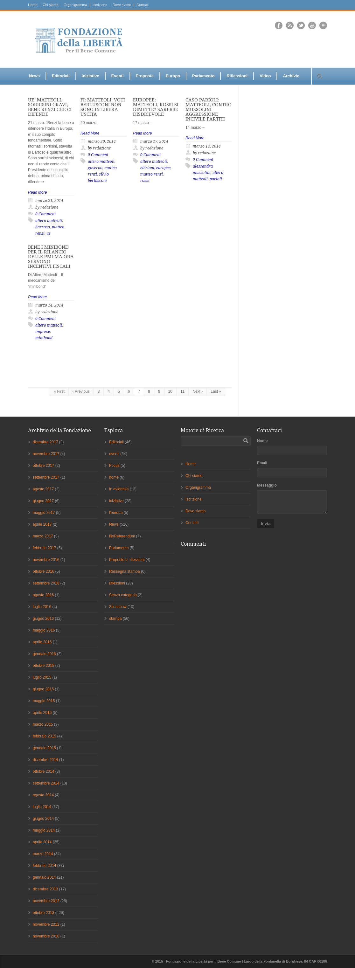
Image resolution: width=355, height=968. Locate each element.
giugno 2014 (43, 818)
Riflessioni (236, 75)
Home (32, 5)
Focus (114, 465)
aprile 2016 (42, 642)
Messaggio (267, 485)
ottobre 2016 (43, 571)
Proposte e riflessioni (126, 559)
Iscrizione (100, 5)
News (34, 75)
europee (163, 168)
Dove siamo (122, 5)
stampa (115, 618)
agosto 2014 (43, 795)
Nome (262, 441)
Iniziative (90, 75)
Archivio (291, 75)
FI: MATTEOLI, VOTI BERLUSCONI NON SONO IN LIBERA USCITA (102, 107)
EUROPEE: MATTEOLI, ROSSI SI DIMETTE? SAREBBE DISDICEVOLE (155, 107)
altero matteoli (48, 220)
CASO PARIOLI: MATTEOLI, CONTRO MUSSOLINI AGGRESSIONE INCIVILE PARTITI (208, 109)
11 (182, 391)
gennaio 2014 (44, 877)
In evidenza (119, 489)
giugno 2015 (43, 689)
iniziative (116, 501)
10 (170, 391)
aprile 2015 (42, 712)
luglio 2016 (42, 607)
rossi (145, 180)
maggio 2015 (44, 701)
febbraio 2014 (44, 865)
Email (262, 463)
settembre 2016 (46, 583)
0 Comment (45, 214)
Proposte (145, 75)
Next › (197, 391)
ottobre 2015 (43, 665)
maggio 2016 (44, 630)
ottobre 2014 (43, 771)
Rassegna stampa (124, 571)
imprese (42, 331)
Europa (173, 75)
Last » (216, 391)
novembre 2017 (46, 454)
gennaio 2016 (44, 654)
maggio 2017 (44, 512)
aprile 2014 (42, 842)
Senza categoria (123, 595)
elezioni (147, 168)
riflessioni (117, 583)
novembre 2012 (46, 924)
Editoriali (61, 75)
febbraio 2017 (44, 548)
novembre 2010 (46, 936)
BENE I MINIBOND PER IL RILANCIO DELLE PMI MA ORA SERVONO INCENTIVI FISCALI (51, 256)
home (114, 477)
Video (265, 75)
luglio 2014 (42, 807)
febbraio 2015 (44, 736)
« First (59, 391)
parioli (216, 179)
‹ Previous (81, 391)
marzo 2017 (43, 536)
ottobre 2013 (43, 912)
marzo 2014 (43, 854)
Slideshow (118, 607)
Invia (265, 523)
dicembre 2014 (45, 759)
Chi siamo (50, 5)
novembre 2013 (46, 901)
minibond (43, 338)
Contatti (142, 5)
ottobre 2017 (43, 465)
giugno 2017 (43, 501)
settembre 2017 (46, 477)
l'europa (115, 512)
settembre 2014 (46, 783)
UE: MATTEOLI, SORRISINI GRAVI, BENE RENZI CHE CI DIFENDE (50, 107)
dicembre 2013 (45, 889)
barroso (42, 227)
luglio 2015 (42, 677)
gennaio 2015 (44, 748)
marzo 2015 (43, 724)
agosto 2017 (43, 489)
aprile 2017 (42, 524)
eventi (114, 454)
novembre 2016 (46, 559)
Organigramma (75, 5)
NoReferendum (122, 536)
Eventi (117, 75)
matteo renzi (151, 174)
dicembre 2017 (45, 442)
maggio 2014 (44, 830)
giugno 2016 (43, 618)
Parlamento (203, 75)
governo (95, 168)
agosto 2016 (43, 595)
